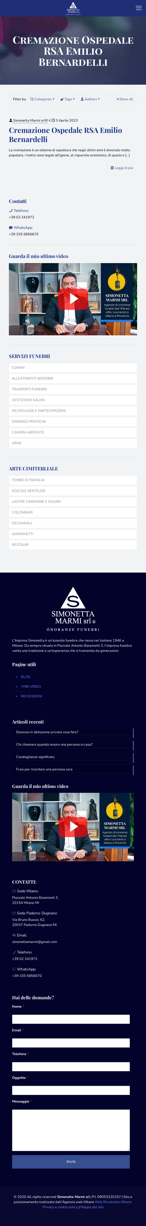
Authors (90, 99)
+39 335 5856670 (24, 234)
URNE (17, 443)
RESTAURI (20, 544)
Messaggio (22, 1101)
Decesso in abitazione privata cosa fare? (47, 732)
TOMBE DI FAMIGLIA (28, 480)
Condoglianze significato (35, 757)
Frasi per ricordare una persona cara (44, 769)
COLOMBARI (22, 512)
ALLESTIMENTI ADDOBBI (32, 378)
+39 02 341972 (21, 217)
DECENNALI (22, 523)
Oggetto (20, 1077)
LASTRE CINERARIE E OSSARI (36, 501)
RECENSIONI (31, 696)
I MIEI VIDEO (31, 686)
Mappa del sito (92, 1207)
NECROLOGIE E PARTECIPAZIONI (39, 410)
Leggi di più (124, 168)
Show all (124, 99)
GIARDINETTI (22, 534)
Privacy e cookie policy (60, 1207)
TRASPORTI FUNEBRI (29, 389)
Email (18, 1030)
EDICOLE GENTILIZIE (29, 490)
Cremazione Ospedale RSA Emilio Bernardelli (65, 134)
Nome (18, 1006)
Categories (42, 99)
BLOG (25, 676)
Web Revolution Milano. (113, 1202)
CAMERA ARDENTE (28, 432)
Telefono (20, 1054)
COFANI (18, 367)
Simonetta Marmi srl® (30, 120)
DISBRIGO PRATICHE (29, 421)
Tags (67, 99)
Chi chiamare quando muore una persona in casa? (54, 744)
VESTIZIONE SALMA (28, 400)
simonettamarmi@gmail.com (34, 941)
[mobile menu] (138, 8)
